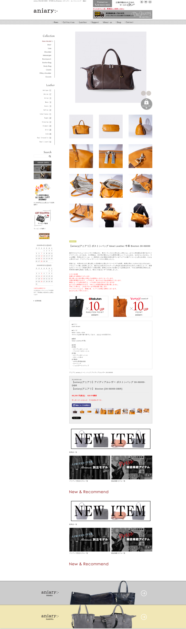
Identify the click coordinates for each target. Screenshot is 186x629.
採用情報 (38, 301)
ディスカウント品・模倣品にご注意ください (108, 8)
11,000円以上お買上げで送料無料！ (44, 202)
